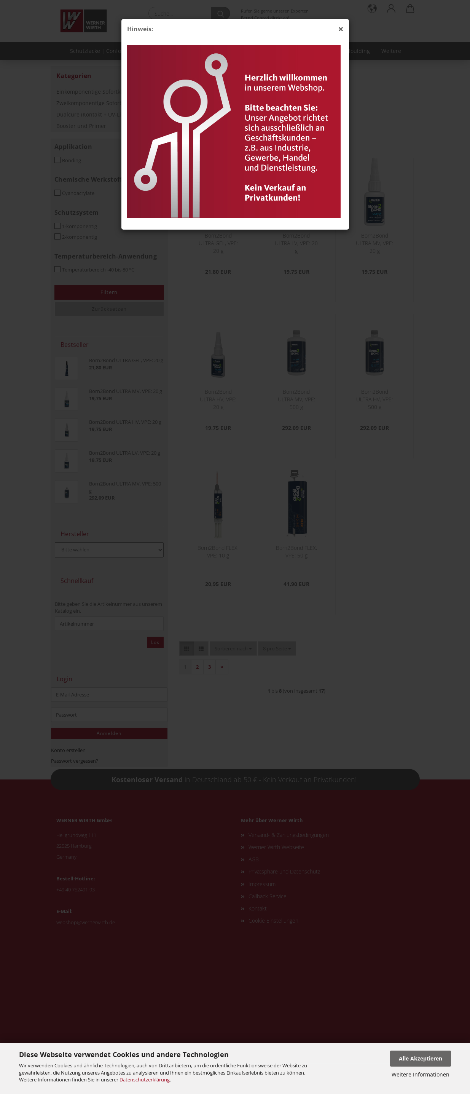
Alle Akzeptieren (420, 1058)
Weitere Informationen (420, 1074)
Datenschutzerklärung (144, 1079)
